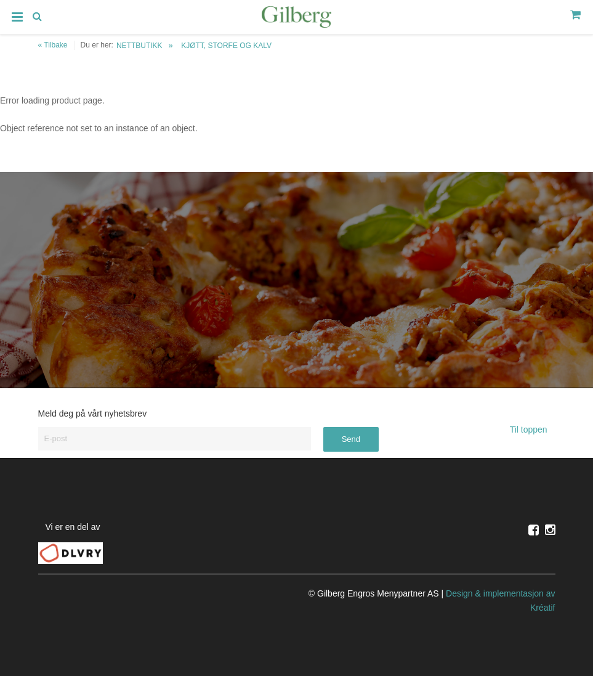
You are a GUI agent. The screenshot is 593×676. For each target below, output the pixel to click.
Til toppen (532, 429)
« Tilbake (53, 45)
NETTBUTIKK (139, 45)
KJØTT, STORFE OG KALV (226, 45)
